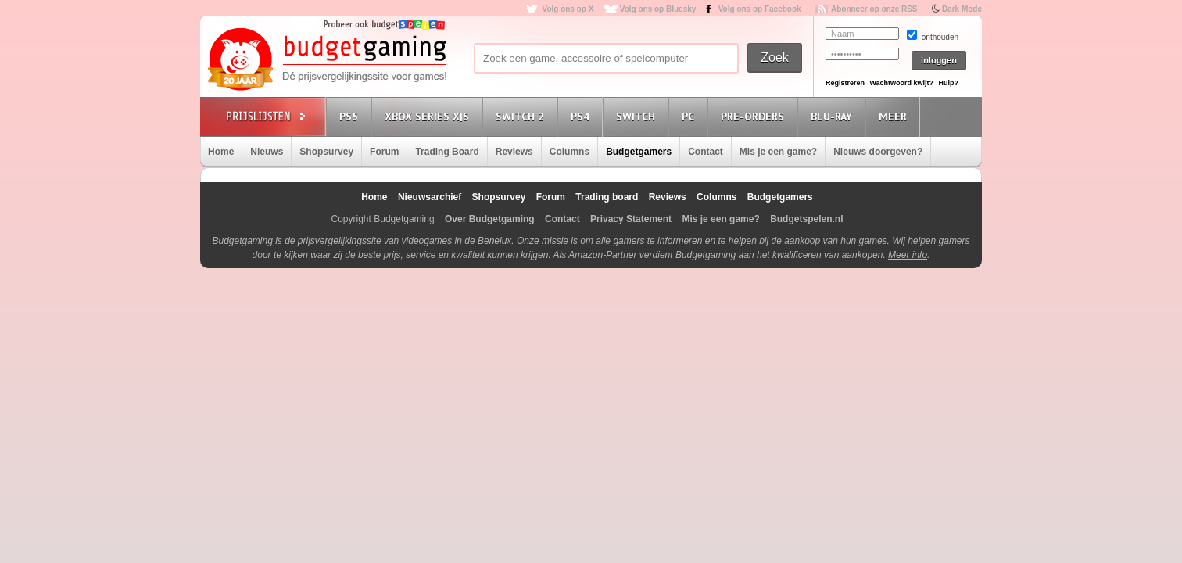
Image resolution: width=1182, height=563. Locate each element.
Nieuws (266, 151)
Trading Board (446, 151)
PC (690, 116)
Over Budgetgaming (490, 218)
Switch (638, 116)
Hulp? (948, 83)
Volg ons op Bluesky (658, 9)
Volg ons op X (567, 9)
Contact (705, 151)
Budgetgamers (639, 151)
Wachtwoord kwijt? (901, 83)
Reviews (514, 151)
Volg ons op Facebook (759, 9)
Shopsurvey (326, 151)
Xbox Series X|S (429, 116)
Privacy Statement (631, 218)
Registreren (845, 83)
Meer (895, 116)
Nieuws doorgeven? (877, 151)
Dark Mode (962, 9)
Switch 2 (522, 116)
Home (221, 151)
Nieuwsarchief (429, 197)
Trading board (606, 197)
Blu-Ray (834, 116)
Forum (384, 151)
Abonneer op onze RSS (874, 9)
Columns (569, 151)
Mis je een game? (778, 151)
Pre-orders (755, 116)
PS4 (582, 116)
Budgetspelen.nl (806, 218)
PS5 (351, 116)
